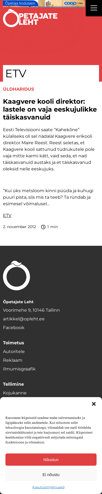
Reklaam (12, 360)
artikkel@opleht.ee (24, 318)
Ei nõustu (51, 474)
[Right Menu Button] (94, 8)
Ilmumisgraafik (19, 369)
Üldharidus (18, 89)
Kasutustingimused (48, 487)
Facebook (13, 327)
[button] (94, 404)
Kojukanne (15, 392)
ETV (7, 215)
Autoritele (14, 351)
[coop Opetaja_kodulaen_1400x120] (44, 3)
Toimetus (13, 342)
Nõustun (51, 459)
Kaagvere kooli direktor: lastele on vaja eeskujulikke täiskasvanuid (50, 109)
